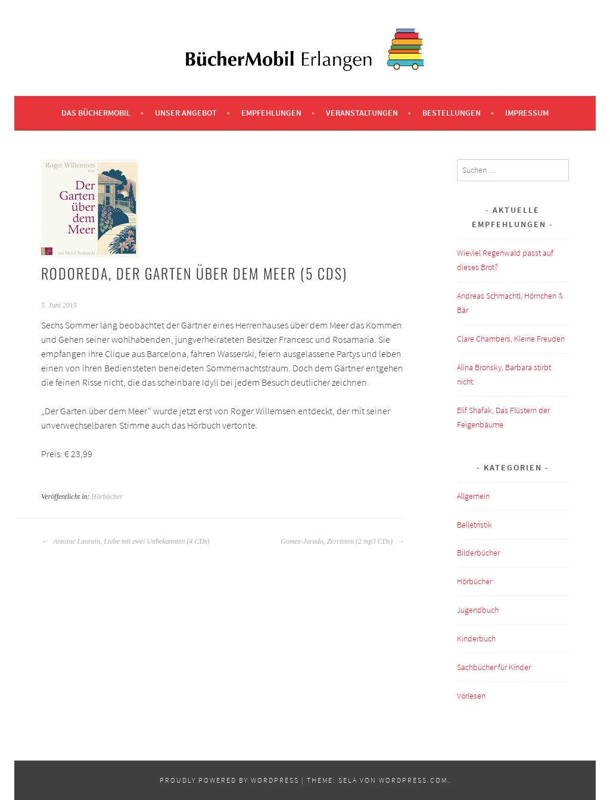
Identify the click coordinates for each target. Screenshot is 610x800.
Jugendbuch (478, 609)
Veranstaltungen (362, 112)
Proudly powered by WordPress (229, 780)
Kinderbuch (476, 638)
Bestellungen (451, 112)
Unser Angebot (186, 112)
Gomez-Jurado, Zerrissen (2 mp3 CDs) (342, 541)
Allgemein (473, 496)
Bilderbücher (478, 552)
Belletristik (474, 524)
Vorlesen (471, 695)
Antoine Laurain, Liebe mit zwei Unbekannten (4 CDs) (125, 541)
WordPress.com (413, 780)
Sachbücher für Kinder (494, 667)
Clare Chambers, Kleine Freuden (511, 338)
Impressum (527, 112)
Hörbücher (107, 496)
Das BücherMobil (95, 112)
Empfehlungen (271, 112)
